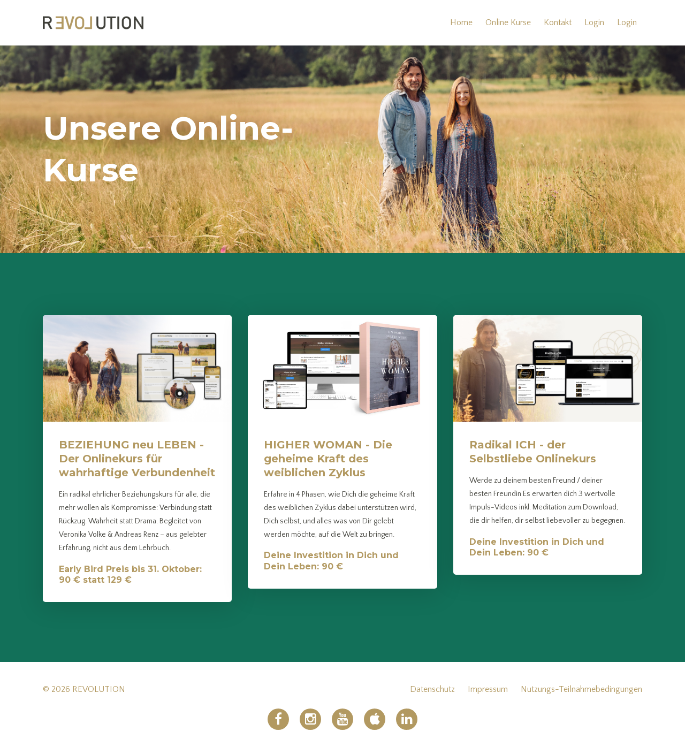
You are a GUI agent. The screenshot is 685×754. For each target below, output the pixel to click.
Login (594, 22)
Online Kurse (508, 22)
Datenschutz (432, 689)
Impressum (488, 689)
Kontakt (558, 22)
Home (461, 22)
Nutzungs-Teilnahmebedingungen (581, 689)
